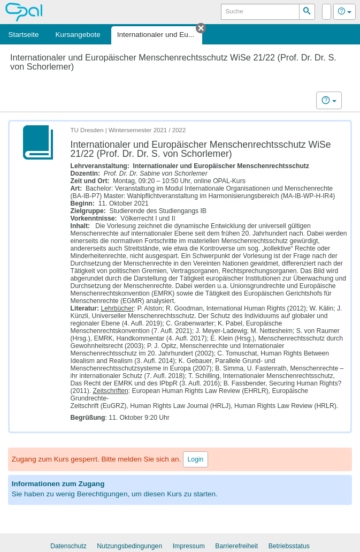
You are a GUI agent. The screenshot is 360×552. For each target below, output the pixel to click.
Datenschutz (68, 546)
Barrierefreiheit (236, 546)
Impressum (189, 546)
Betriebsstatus (289, 546)
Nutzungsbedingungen (129, 546)
